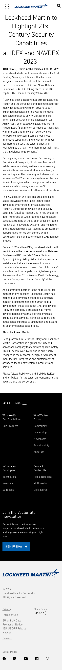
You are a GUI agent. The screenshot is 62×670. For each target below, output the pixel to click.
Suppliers (8, 489)
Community (40, 426)
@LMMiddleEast (46, 373)
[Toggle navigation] (6, 6)
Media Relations (43, 476)
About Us (39, 451)
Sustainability (41, 445)
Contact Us (40, 470)
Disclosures (40, 489)
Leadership (40, 432)
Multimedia (40, 483)
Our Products (10, 426)
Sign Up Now (13, 546)
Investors (7, 483)
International (9, 476)
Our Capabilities (11, 419)
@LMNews (25, 373)
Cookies (7, 638)
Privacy (6, 609)
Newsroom (40, 439)
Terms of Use (10, 614)
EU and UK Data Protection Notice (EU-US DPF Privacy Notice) (14, 626)
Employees (8, 470)
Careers (38, 419)
